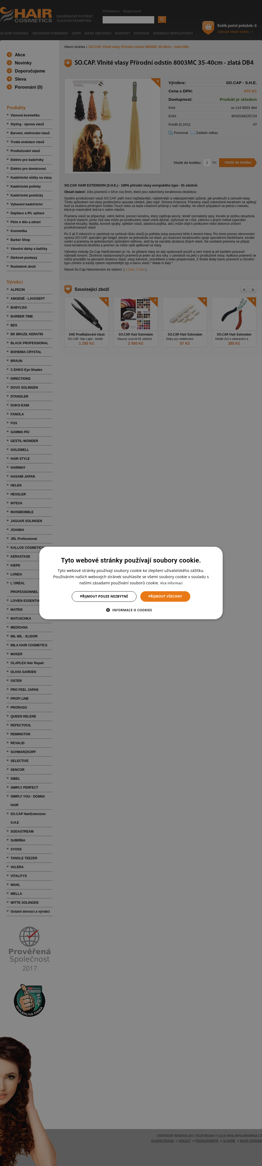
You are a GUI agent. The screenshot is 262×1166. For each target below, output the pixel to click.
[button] (131, 609)
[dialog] (131, 583)
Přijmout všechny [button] (165, 596)
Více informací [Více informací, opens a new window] (171, 583)
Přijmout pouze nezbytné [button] (104, 596)
